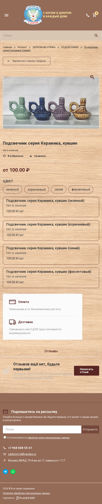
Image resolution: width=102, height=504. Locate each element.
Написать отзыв (86, 371)
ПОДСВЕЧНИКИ (69, 47)
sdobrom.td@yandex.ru (22, 454)
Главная (7, 47)
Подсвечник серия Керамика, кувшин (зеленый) (45, 201)
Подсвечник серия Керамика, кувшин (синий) (43, 248)
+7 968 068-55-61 (20, 448)
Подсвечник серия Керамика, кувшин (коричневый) (48, 224)
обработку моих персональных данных (48, 437)
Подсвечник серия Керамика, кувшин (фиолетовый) (48, 272)
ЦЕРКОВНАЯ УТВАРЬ (44, 47)
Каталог (22, 47)
